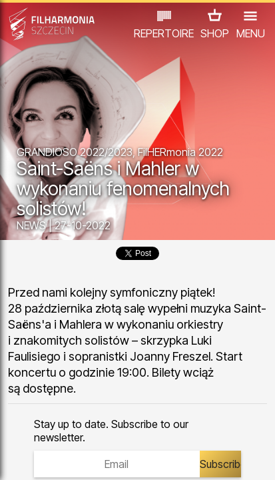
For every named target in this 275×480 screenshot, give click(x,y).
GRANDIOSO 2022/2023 (75, 152)
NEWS (31, 225)
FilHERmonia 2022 (180, 152)
